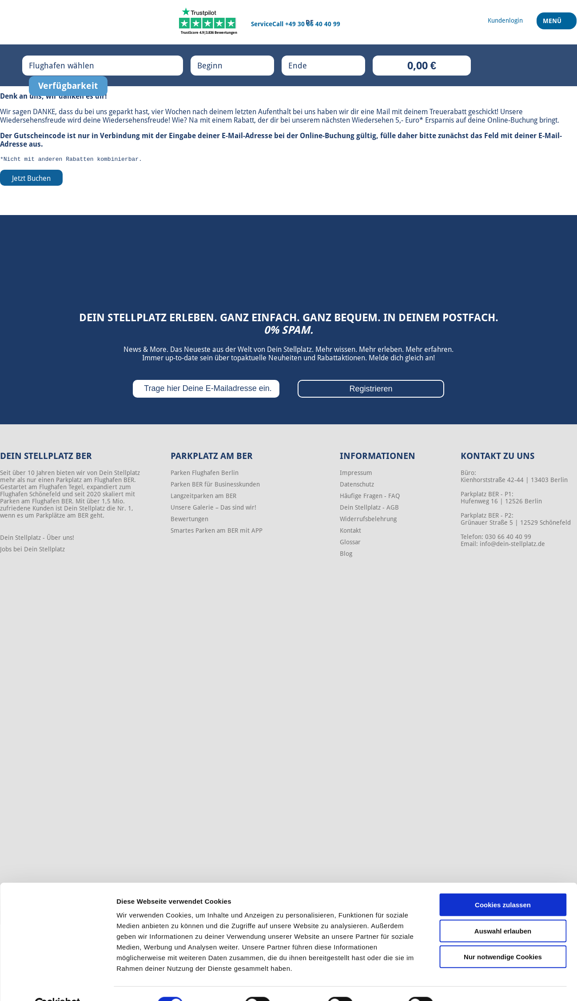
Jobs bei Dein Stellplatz (32, 550)
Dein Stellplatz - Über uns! (37, 538)
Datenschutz (357, 485)
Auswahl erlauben (502, 910)
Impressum (356, 474)
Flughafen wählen (70, 65)
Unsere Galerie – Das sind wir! (213, 508)
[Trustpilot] (209, 22)
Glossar (350, 543)
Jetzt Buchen (31, 179)
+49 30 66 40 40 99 (312, 24)
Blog (346, 554)
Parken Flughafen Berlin (205, 474)
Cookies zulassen (503, 884)
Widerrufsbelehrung (368, 520)
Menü (553, 26)
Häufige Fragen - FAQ (370, 497)
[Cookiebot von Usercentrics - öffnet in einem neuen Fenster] (57, 983)
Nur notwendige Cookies (503, 936)
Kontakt (350, 531)
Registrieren (370, 390)
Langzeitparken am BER (203, 497)
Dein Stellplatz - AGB (369, 508)
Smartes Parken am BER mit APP (217, 531)
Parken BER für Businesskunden (215, 485)
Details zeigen (472, 983)
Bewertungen (189, 520)
